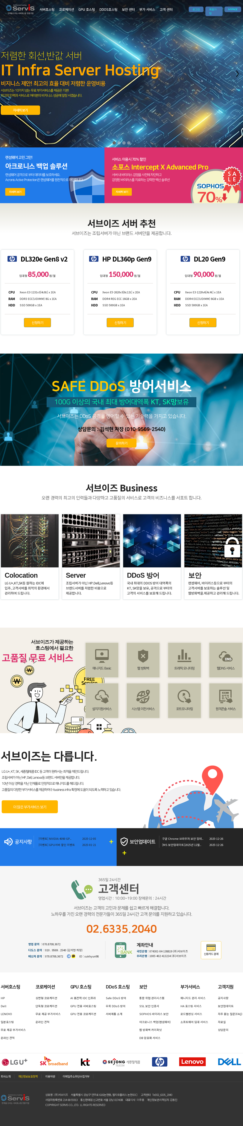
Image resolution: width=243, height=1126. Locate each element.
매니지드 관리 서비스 (193, 998)
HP (3, 998)
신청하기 (37, 322)
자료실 (222, 1022)
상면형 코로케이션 (46, 998)
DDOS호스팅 (108, 10)
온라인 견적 (8, 1038)
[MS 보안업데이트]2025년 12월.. (181, 845)
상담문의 (223, 1030)
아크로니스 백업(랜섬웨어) (155, 1022)
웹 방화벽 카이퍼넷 (150, 1030)
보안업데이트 (226, 1006)
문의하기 (121, 443)
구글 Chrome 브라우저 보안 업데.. (182, 839)
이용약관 (50, 1076)
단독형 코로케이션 (46, 1006)
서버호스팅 (47, 10)
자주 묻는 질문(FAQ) (230, 1014)
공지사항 (223, 998)
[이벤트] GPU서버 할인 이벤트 (57, 845)
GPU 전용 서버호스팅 (83, 1006)
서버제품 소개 (114, 1014)
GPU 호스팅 (86, 10)
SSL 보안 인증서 (149, 1006)
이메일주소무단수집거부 (76, 1076)
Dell (3, 1006)
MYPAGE (232, 9)
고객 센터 (166, 10)
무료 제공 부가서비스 (13, 1030)
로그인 (196, 9)
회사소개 (5, 1076)
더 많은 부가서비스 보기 (29, 806)
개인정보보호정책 (28, 1076)
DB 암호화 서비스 (149, 1038)
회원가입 (212, 11)
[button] (114, 143)
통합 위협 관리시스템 (151, 998)
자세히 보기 (20, 110)
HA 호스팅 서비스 (191, 1006)
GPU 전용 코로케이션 (83, 1014)
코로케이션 (66, 10)
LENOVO (6, 1014)
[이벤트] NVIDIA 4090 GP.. (55, 839)
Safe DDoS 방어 (116, 998)
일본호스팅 (7, 1022)
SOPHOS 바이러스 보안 (153, 1014)
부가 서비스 (147, 10)
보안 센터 (128, 10)
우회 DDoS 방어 (115, 1006)
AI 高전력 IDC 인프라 (83, 998)
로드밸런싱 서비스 (191, 1014)
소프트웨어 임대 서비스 (194, 1022)
